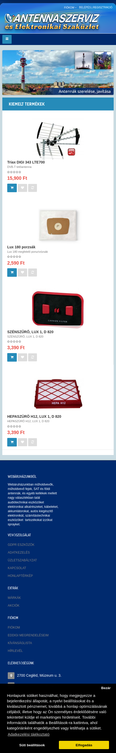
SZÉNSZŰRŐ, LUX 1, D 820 (30, 332)
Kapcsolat (17, 568)
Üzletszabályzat (22, 560)
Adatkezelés (19, 552)
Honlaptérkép (20, 576)
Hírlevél (15, 651)
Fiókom (14, 627)
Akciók (13, 605)
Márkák (14, 598)
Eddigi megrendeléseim (28, 635)
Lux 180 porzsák (21, 247)
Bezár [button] (106, 688)
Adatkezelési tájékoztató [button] (29, 734)
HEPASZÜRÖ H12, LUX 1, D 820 (34, 416)
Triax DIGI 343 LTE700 (26, 162)
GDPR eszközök (21, 545)
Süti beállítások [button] (32, 745)
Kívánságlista (20, 643)
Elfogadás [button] (84, 745)
